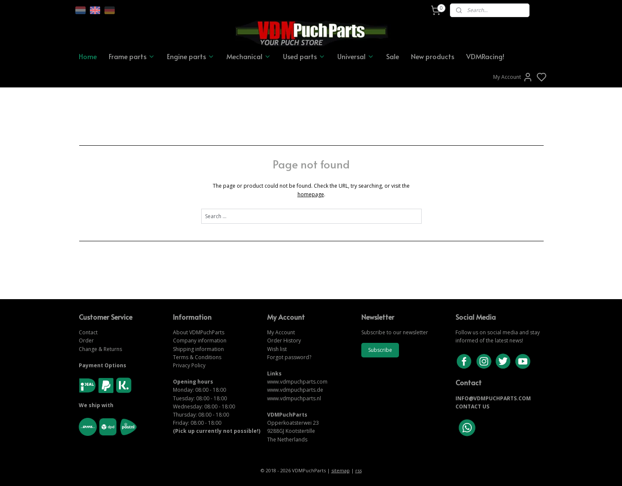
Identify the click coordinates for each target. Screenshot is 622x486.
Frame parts (132, 56)
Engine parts (190, 56)
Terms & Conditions (197, 357)
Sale (392, 56)
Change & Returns (100, 349)
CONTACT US (472, 406)
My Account (513, 77)
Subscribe (380, 350)
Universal (355, 56)
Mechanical (248, 56)
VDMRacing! (485, 56)
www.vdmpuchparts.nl (294, 398)
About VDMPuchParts (198, 332)
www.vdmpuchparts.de (295, 389)
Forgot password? (289, 357)
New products (432, 56)
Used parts (304, 56)
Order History (284, 340)
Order (86, 340)
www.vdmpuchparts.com (297, 381)
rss (358, 470)
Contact (88, 332)
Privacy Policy (189, 365)
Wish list (277, 349)
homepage (310, 194)
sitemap (340, 470)
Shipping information (198, 349)
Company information (199, 340)
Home (88, 56)
